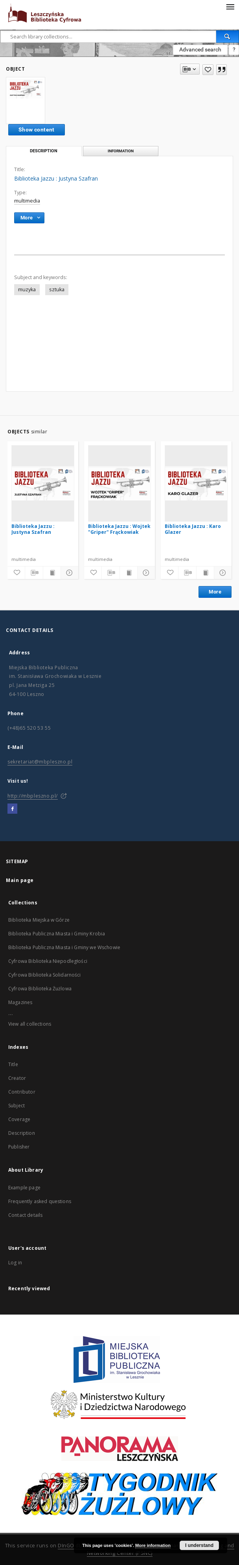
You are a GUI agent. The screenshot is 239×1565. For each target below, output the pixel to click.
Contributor (21, 1091)
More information (153, 1545)
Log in (15, 1262)
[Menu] (230, 6)
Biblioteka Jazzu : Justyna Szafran (33, 529)
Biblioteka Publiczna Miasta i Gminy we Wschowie (64, 947)
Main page (20, 880)
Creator (17, 1078)
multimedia (27, 200)
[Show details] (68, 573)
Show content (36, 129)
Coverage (19, 1119)
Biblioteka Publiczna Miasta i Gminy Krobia (56, 933)
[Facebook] (12, 809)
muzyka (27, 289)
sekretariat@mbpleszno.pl (39, 761)
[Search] (227, 36)
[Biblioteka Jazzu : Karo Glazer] (196, 483)
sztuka (56, 289)
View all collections (29, 1024)
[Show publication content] (52, 573)
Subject (16, 1105)
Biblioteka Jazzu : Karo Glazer (193, 529)
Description (21, 1133)
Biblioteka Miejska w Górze (39, 920)
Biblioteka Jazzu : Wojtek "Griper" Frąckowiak (119, 529)
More (215, 592)
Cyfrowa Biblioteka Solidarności (44, 975)
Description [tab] (43, 150)
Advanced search (200, 49)
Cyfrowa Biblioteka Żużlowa (40, 988)
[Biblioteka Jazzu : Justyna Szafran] (43, 483)
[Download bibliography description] (33, 573)
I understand (199, 1545)
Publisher (18, 1146)
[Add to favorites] (207, 69)
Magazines (20, 1002)
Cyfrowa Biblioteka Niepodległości (47, 961)
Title (13, 1064)
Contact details (25, 1215)
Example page (24, 1187)
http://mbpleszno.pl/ (32, 796)
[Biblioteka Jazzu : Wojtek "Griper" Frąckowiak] (119, 483)
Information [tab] (121, 151)
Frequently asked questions (39, 1201)
